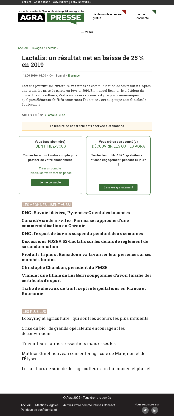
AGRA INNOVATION (81, 2)
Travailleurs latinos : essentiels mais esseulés (69, 343)
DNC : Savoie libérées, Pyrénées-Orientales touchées (76, 212)
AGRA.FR (26, 2)
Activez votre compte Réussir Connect (89, 405)
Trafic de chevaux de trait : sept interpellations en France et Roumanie (84, 291)
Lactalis (51, 115)
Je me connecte (143, 16)
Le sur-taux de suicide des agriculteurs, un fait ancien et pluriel (86, 368)
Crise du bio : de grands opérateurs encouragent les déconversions (73, 330)
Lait (62, 115)
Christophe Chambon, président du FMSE (65, 267)
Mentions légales (47, 405)
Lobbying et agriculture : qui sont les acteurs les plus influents (85, 318)
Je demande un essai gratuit (107, 16)
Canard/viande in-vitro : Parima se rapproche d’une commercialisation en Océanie (75, 223)
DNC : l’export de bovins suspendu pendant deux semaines (82, 233)
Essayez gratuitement (118, 187)
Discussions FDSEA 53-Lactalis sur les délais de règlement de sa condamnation (85, 244)
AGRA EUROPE (60, 2)
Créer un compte (50, 168)
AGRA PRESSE (42, 2)
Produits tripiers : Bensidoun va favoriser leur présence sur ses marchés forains (86, 257)
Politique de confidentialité (39, 410)
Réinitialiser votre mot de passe (50, 173)
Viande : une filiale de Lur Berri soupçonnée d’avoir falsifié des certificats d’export (87, 277)
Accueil (26, 405)
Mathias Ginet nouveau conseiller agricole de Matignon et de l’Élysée (83, 356)
